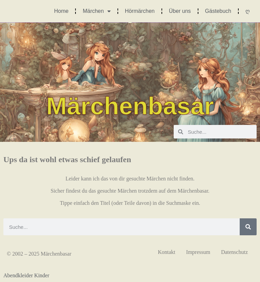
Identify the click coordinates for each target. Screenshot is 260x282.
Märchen (96, 11)
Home (61, 11)
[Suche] (248, 226)
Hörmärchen (140, 11)
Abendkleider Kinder (26, 275)
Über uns (180, 11)
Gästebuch (218, 11)
